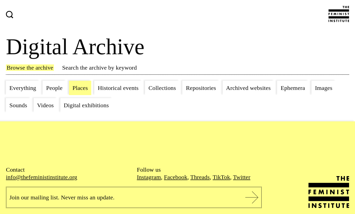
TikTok (221, 177)
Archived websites (248, 88)
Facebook (176, 177)
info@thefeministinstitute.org (41, 177)
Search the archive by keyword (99, 67)
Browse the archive (30, 67)
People (54, 88)
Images (323, 88)
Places (80, 88)
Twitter (241, 177)
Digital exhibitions (86, 105)
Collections (162, 88)
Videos (45, 105)
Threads (200, 177)
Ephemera (293, 88)
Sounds (18, 105)
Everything (22, 88)
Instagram (149, 177)
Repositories (201, 88)
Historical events (118, 88)
